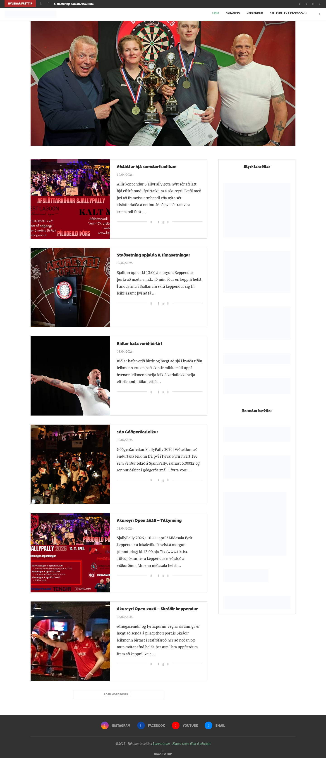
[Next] (48, 3)
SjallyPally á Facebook (287, 12)
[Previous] (41, 3)
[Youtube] (313, 3)
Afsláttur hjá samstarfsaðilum (74, 4)
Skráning (233, 12)
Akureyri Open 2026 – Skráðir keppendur (157, 607)
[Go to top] (163, 751)
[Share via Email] (168, 220)
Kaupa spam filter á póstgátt (192, 742)
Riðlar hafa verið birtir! (139, 341)
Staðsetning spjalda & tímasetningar (153, 253)
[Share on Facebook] (158, 220)
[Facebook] (306, 3)
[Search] (319, 12)
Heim (215, 12)
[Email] (319, 3)
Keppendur (255, 12)
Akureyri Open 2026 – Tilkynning (149, 518)
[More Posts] (119, 692)
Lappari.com (161, 742)
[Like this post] (151, 220)
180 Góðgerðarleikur (137, 430)
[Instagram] (300, 3)
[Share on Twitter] (163, 220)
